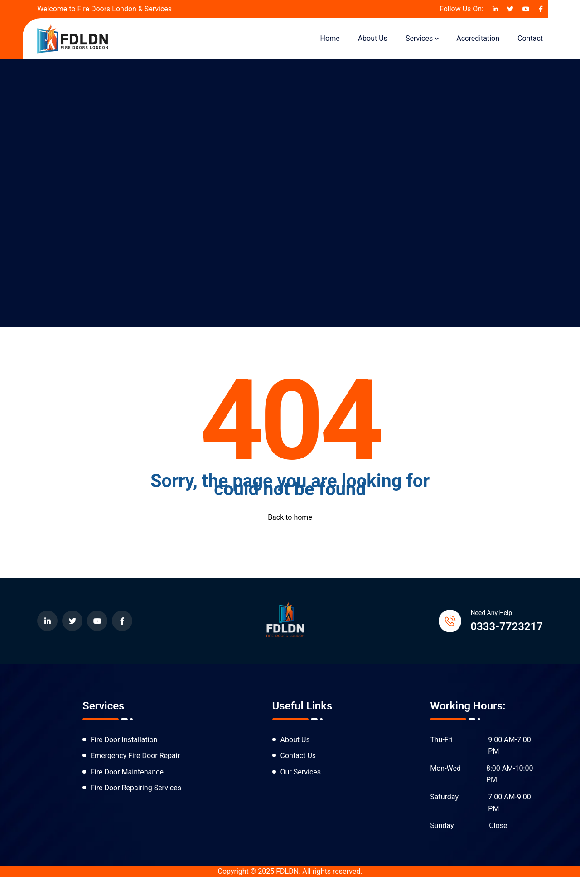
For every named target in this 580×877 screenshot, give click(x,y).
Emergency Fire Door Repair (135, 755)
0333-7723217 (506, 626)
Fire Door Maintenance (127, 772)
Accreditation (477, 38)
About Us (372, 38)
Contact (530, 38)
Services (419, 38)
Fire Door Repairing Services (136, 787)
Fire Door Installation (124, 739)
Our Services (300, 772)
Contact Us (298, 755)
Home (330, 38)
